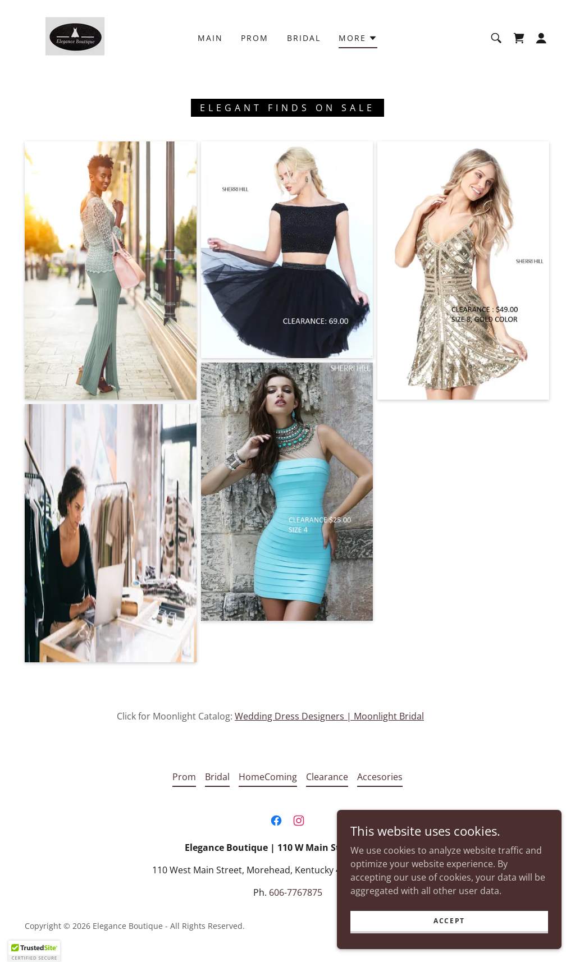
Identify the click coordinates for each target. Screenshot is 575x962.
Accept (449, 921)
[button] (358, 39)
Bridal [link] (304, 38)
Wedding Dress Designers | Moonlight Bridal (329, 716)
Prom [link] (254, 38)
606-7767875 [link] (295, 892)
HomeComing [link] (268, 777)
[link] (67, 37)
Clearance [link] (327, 777)
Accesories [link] (380, 777)
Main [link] (210, 38)
